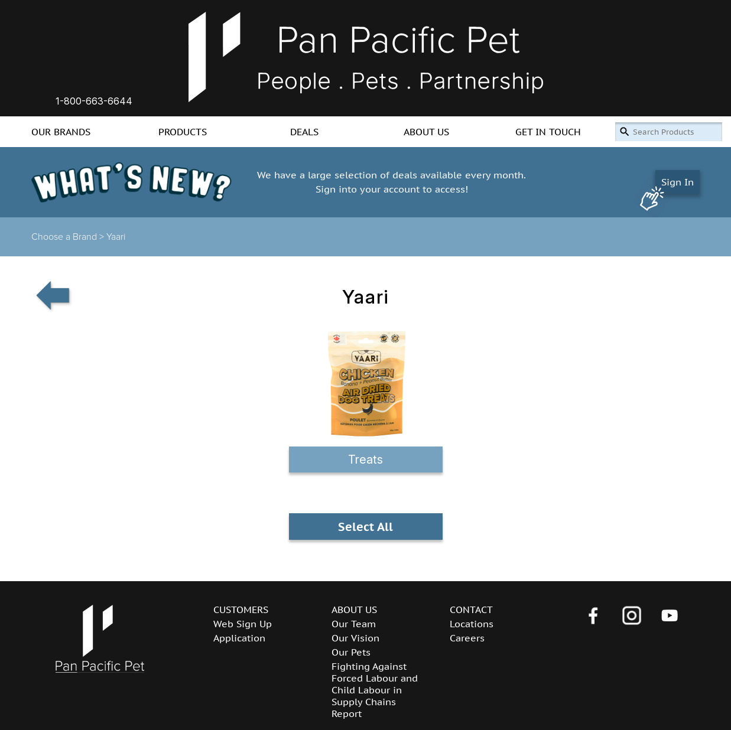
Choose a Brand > (68, 237)
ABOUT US (426, 132)
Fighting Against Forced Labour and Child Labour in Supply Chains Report (375, 689)
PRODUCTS (182, 132)
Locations (471, 624)
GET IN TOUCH (548, 132)
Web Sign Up (242, 624)
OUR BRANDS (60, 132)
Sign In (677, 182)
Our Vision (355, 638)
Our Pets (351, 652)
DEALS (304, 132)
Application (239, 638)
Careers (467, 638)
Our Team (354, 624)
